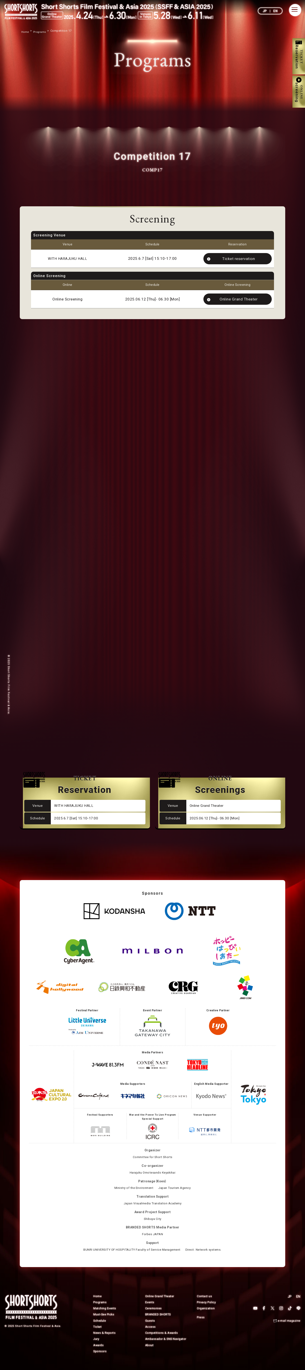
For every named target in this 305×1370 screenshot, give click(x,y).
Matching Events (104, 1314)
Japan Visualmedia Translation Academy (152, 1209)
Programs (100, 1308)
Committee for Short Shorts (152, 1163)
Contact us (204, 1302)
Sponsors (100, 1357)
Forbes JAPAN (152, 1240)
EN (275, 11)
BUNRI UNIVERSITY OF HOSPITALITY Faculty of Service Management (131, 1256)
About (149, 1351)
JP (265, 11)
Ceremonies (153, 1314)
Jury (96, 1345)
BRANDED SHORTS (158, 1320)
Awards (98, 1351)
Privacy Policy (206, 1308)
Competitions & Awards (162, 1339)
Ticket (97, 1332)
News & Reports (104, 1339)
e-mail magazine (289, 1327)
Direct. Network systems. (207, 1256)
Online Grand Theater (238, 300)
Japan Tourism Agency (176, 1194)
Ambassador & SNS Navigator (166, 1345)
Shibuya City (152, 1225)
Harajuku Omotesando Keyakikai (152, 1179)
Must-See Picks (104, 1320)
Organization (206, 1314)
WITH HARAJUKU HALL (67, 259)
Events (149, 1308)
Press (201, 1323)
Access (150, 1332)
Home (97, 1302)
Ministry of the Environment (132, 1194)
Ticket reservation (239, 259)
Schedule (99, 1326)
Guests (150, 1326)
